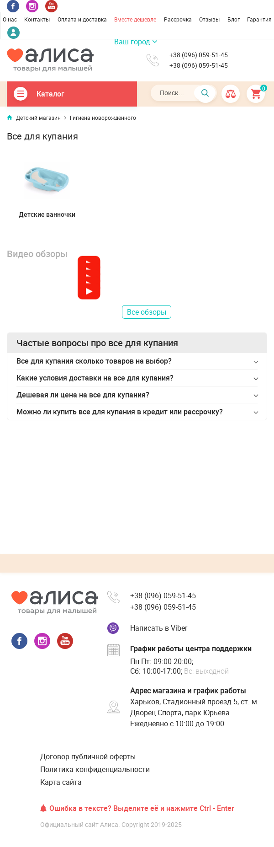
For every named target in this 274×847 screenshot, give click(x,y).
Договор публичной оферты (88, 756)
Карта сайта (61, 782)
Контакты (37, 19)
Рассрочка (178, 19)
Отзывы (209, 19)
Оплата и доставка (82, 19)
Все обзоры (146, 312)
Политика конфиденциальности (95, 769)
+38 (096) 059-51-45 (198, 55)
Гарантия (259, 19)
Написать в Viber (158, 628)
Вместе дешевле (135, 19)
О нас (10, 19)
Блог (233, 19)
